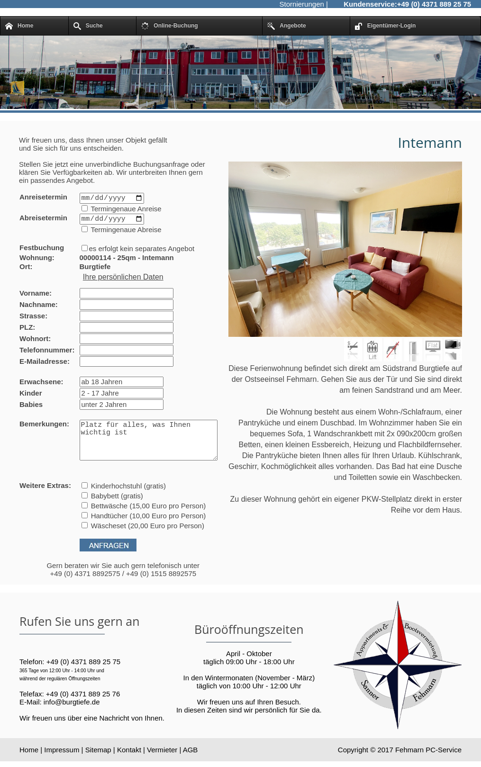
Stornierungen (302, 4)
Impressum (61, 762)
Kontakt (129, 762)
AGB (190, 762)
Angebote (286, 26)
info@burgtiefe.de (72, 715)
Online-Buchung (169, 26)
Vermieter (162, 762)
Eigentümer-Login (385, 26)
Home (19, 26)
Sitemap (98, 762)
